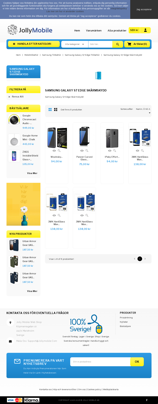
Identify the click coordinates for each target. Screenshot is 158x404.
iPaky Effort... (112, 157)
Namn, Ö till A (144, 109)
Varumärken (94, 30)
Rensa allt (16, 96)
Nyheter (124, 322)
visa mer (32, 173)
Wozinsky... (57, 157)
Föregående (134, 258)
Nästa (145, 258)
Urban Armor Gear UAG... (29, 243)
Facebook (146, 400)
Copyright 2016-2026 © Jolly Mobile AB (79, 400)
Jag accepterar (144, 9)
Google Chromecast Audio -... (29, 119)
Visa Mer (32, 291)
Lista (55, 109)
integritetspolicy (119, 8)
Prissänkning (126, 317)
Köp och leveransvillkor (65, 389)
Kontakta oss (45, 389)
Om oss (82, 389)
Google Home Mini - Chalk (30, 137)
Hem (77, 30)
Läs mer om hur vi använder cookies (65, 11)
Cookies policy (94, 389)
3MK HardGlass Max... (140, 158)
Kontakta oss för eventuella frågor (37, 313)
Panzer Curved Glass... (84, 158)
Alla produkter (117, 30)
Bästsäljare (125, 326)
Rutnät (50, 109)
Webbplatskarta (111, 389)
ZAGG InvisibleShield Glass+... (30, 155)
